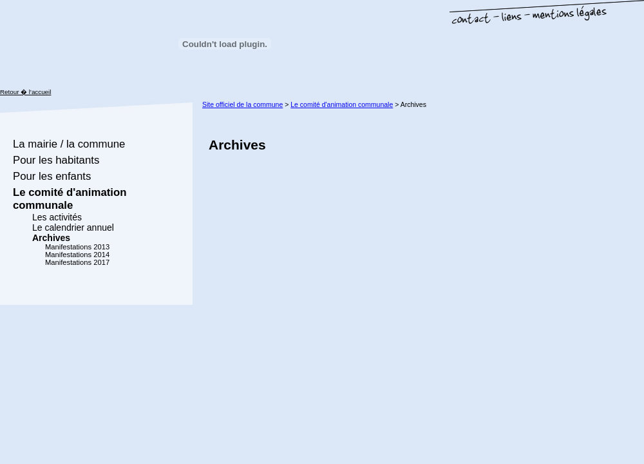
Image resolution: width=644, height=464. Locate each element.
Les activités (57, 217)
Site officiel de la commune (242, 104)
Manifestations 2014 (77, 254)
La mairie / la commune (69, 144)
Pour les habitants (56, 160)
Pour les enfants (52, 176)
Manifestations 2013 (77, 247)
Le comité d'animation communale (70, 198)
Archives (51, 238)
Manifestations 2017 (77, 262)
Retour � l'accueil (25, 91)
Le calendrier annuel (73, 227)
